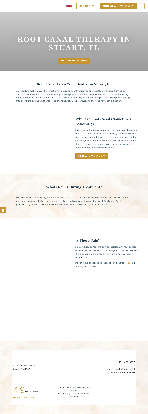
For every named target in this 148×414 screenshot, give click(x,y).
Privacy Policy (64, 393)
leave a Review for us (23, 397)
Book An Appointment (74, 61)
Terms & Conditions (81, 393)
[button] (3, 210)
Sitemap (74, 396)
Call (129, 263)
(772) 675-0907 (86, 6)
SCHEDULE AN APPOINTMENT (118, 6)
